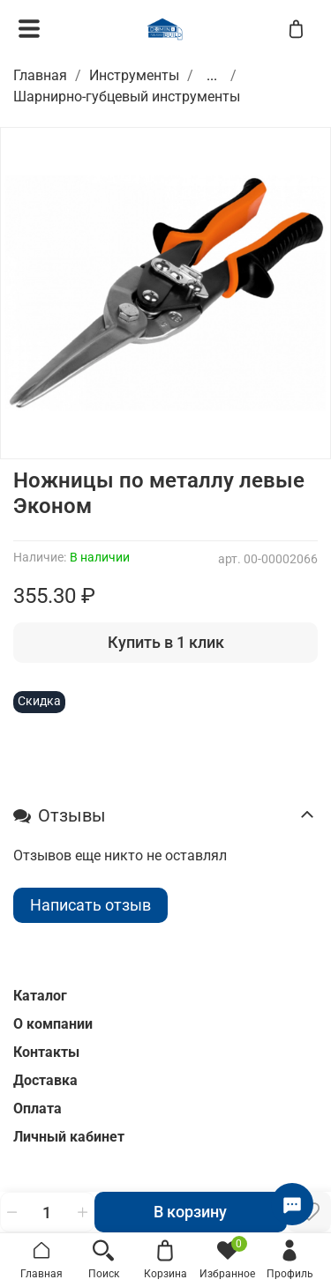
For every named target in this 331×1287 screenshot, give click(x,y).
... (212, 76)
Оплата (37, 1108)
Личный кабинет (68, 1136)
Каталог (40, 995)
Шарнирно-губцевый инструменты (126, 96)
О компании (53, 1023)
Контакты (46, 1052)
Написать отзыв (90, 905)
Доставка (45, 1080)
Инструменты (134, 75)
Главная (40, 75)
